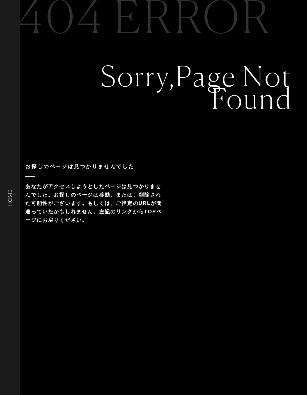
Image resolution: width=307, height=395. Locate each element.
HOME (10, 197)
